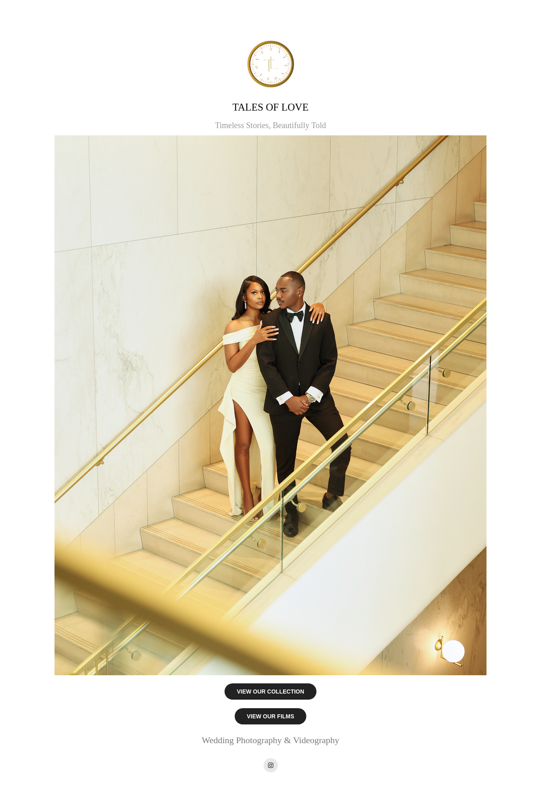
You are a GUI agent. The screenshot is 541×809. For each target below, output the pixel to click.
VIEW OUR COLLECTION (270, 691)
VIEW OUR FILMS (270, 716)
